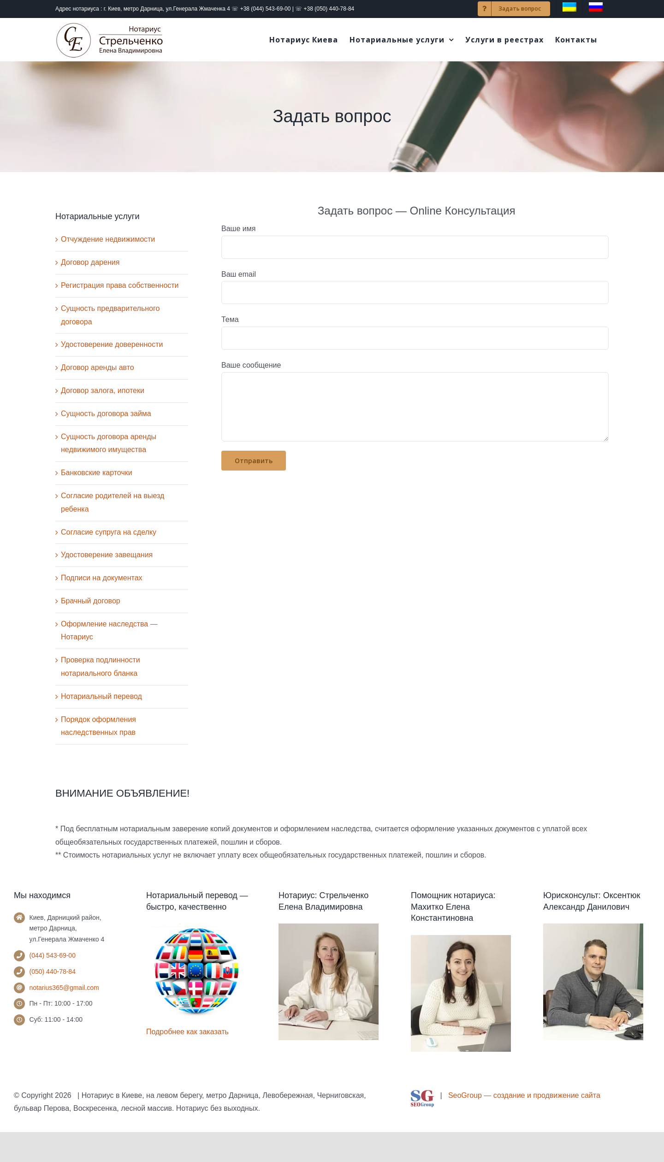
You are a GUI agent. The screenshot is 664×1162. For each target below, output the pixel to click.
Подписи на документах (101, 578)
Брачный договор (90, 601)
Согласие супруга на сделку (108, 532)
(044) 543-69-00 (53, 955)
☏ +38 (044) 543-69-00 (260, 9)
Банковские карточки (96, 473)
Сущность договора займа (106, 413)
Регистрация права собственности (120, 285)
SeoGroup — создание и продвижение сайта (524, 1095)
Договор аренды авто (97, 367)
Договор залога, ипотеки (102, 390)
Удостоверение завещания (107, 555)
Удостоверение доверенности (112, 344)
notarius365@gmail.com (64, 987)
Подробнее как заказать (187, 1032)
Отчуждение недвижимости (108, 239)
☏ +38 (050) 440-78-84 (324, 9)
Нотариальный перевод (101, 696)
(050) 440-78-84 (53, 971)
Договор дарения (90, 262)
